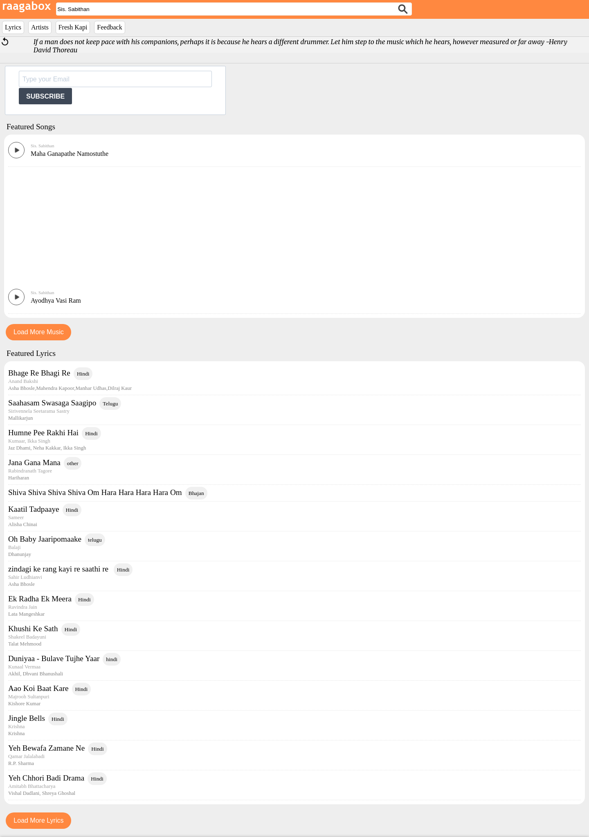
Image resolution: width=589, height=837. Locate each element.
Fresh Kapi (73, 27)
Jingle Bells (26, 718)
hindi (111, 659)
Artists (40, 27)
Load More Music (38, 331)
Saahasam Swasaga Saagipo (52, 402)
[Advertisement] (294, 227)
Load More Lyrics (38, 820)
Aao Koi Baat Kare (38, 688)
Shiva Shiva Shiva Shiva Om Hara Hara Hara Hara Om (95, 492)
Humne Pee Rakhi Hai (43, 432)
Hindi (83, 374)
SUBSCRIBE (45, 96)
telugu (95, 540)
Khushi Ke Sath (33, 628)
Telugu (110, 403)
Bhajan (196, 493)
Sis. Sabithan (42, 145)
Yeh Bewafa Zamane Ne (46, 748)
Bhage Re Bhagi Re (39, 373)
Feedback (109, 27)
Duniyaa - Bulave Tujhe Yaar (53, 658)
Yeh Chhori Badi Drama (46, 778)
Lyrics (13, 27)
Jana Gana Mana (34, 462)
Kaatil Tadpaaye (33, 509)
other (73, 463)
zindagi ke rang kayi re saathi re (59, 569)
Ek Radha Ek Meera (40, 598)
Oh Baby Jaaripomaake (44, 539)
